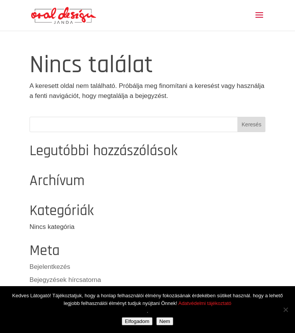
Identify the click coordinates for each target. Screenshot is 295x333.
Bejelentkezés (50, 266)
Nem (164, 321)
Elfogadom (137, 321)
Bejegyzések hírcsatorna (65, 279)
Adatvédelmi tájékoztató (204, 303)
